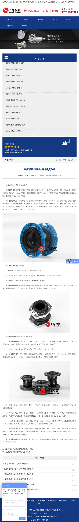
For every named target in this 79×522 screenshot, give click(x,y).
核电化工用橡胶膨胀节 (14, 75)
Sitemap (62, 510)
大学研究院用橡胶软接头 (15, 69)
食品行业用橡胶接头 (13, 119)
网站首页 (10, 19)
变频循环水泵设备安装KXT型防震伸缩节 (18, 469)
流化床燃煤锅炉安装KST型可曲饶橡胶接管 (19, 484)
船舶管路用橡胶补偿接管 (15, 63)
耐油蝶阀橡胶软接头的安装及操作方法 (20, 449)
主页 (64, 160)
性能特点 (69, 19)
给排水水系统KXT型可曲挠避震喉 (15, 464)
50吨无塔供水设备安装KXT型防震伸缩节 (18, 479)
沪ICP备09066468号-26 (39, 520)
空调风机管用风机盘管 (14, 94)
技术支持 (54, 19)
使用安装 (10, 26)
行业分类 (25, 19)
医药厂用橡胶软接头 (13, 112)
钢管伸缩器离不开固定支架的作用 (19, 452)
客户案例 (39, 19)
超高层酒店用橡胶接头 (14, 131)
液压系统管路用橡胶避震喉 (15, 106)
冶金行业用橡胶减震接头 (15, 82)
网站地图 (55, 510)
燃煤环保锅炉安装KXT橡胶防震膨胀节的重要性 (20, 489)
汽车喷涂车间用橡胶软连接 (15, 100)
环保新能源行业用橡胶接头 (15, 125)
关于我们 (25, 26)
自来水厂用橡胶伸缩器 (14, 88)
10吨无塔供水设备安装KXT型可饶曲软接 (18, 474)
